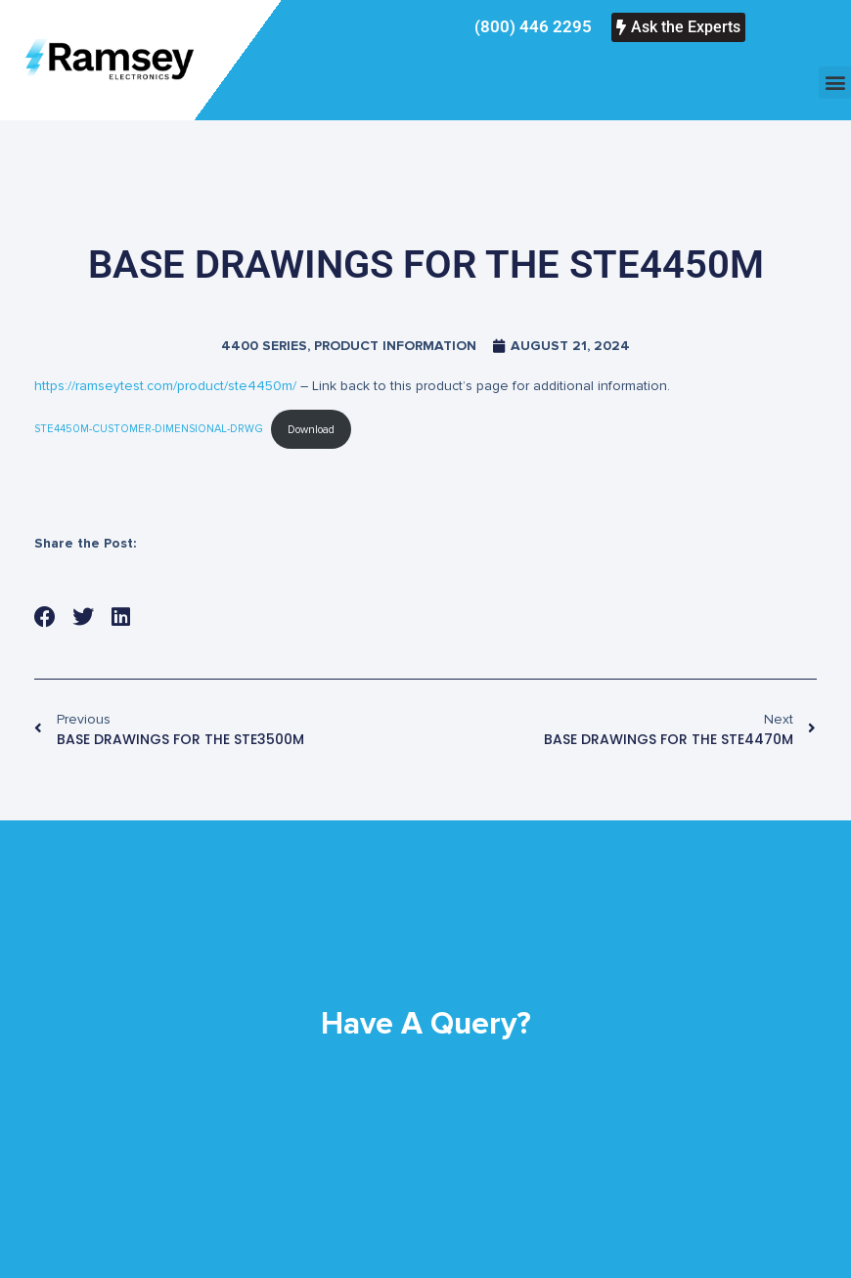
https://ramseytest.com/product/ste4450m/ (165, 385)
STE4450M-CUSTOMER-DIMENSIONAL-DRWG (148, 429)
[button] (835, 82)
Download (311, 429)
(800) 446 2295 (533, 26)
